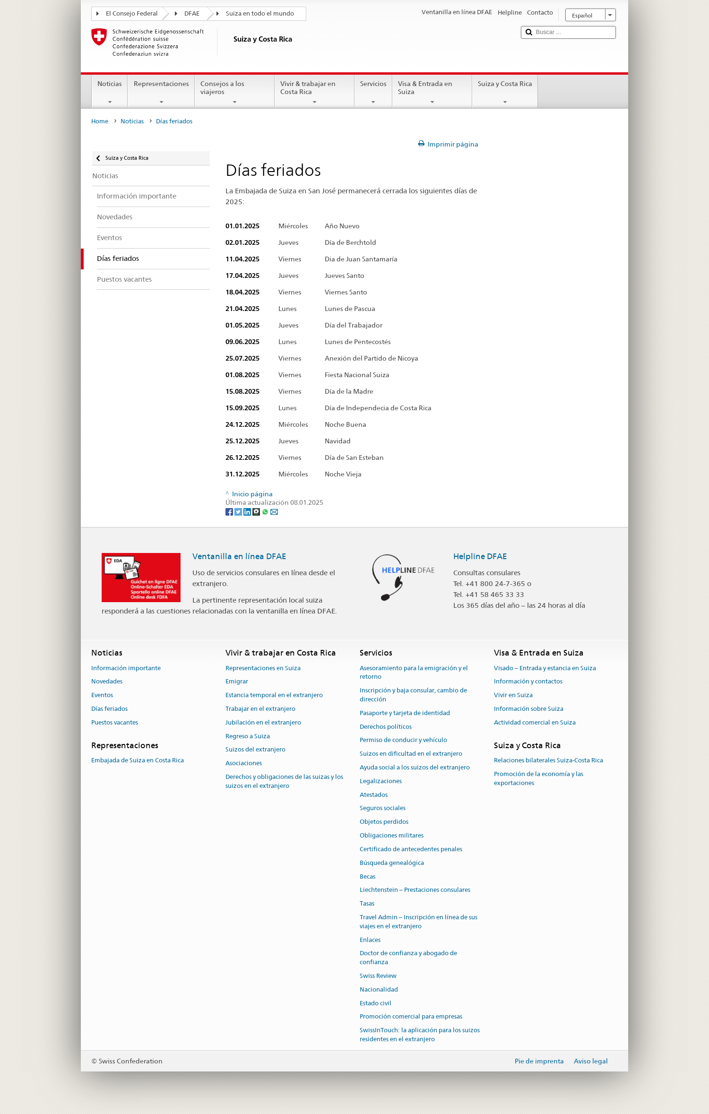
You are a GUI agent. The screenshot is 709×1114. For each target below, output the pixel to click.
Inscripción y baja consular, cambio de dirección (413, 695)
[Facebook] (229, 511)
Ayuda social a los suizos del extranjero (415, 767)
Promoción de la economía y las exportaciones (538, 778)
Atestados (374, 794)
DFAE (191, 13)
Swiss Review (378, 975)
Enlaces (370, 939)
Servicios (373, 92)
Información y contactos (528, 681)
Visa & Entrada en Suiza (432, 92)
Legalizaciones (381, 781)
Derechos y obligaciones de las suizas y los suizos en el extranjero (284, 781)
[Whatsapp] (265, 511)
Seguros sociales (383, 808)
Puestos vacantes (114, 722)
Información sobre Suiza (528, 708)
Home (99, 121)
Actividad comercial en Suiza (535, 722)
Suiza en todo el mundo (260, 13)
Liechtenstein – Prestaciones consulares (415, 890)
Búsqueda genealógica (392, 862)
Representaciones (161, 92)
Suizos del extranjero (255, 749)
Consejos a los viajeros (234, 92)
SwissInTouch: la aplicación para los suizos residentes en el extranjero (420, 1035)
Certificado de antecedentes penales (411, 849)
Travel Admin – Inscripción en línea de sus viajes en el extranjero (418, 922)
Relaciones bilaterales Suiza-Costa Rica (548, 760)
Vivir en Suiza (513, 695)
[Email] (274, 511)
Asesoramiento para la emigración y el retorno (414, 673)
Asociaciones (243, 763)
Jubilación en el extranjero (263, 722)
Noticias (109, 92)
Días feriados (109, 708)
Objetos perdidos (384, 822)
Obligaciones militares (392, 835)
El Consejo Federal (132, 13)
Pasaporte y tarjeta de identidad (405, 713)
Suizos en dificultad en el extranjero (411, 753)
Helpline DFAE (480, 556)
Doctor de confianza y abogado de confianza (408, 958)
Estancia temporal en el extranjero (274, 695)
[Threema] (256, 511)
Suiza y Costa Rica (505, 92)
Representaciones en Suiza (263, 668)
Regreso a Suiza (247, 736)
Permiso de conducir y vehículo (403, 740)
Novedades (106, 681)
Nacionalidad (379, 989)
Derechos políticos (386, 726)
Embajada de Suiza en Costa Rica (137, 760)
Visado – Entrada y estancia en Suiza (545, 668)
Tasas (367, 903)
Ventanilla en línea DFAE (239, 556)
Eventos (102, 695)
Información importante (126, 668)
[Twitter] (238, 511)
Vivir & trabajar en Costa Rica (314, 92)
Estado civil (375, 1003)
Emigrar (236, 681)
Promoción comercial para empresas (411, 1016)
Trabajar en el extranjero (260, 708)
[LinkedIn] (247, 511)
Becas (367, 876)
